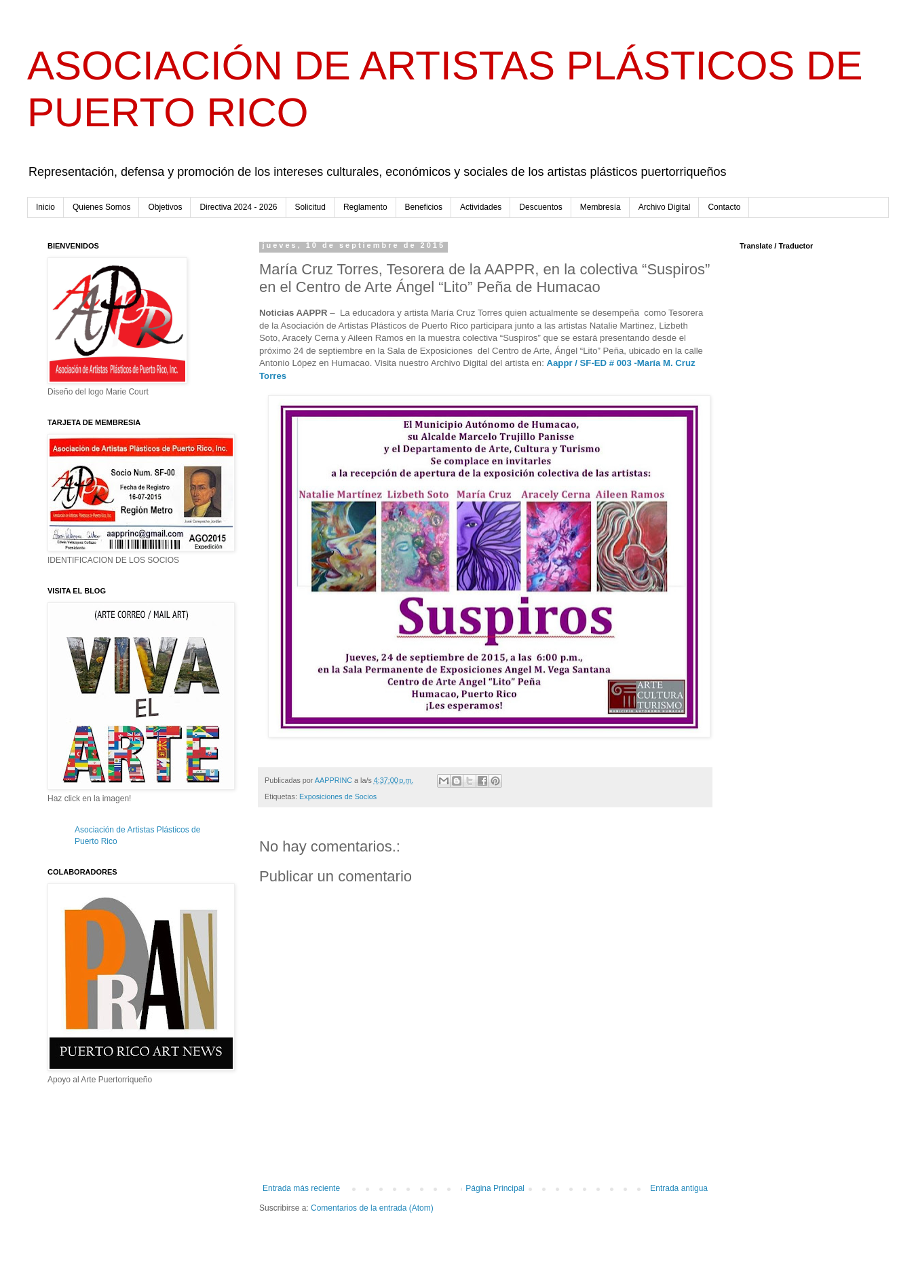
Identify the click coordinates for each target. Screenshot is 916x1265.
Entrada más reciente (301, 1188)
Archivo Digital (664, 207)
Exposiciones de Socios (338, 796)
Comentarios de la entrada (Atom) (372, 1208)
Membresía (600, 207)
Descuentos (540, 207)
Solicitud (310, 207)
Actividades (480, 207)
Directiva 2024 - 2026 (238, 207)
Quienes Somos (101, 207)
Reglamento (365, 207)
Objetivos (165, 207)
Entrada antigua (679, 1188)
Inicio (45, 207)
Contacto (724, 207)
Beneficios (423, 207)
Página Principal (494, 1188)
